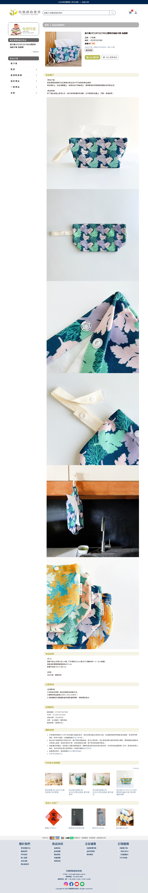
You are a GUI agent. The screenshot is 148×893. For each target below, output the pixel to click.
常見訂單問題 (78, 737)
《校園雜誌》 (124, 854)
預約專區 (90, 854)
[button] (79, 33)
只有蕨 (93, 37)
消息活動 (24, 861)
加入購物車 (92, 57)
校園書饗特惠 (91, 848)
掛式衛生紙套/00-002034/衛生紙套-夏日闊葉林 (79, 792)
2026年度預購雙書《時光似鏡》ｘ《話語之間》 (74, 2)
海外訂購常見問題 (74, 751)
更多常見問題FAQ (55, 754)
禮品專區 (57, 854)
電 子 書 (14, 63)
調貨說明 (89, 50)
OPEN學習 (123, 857)
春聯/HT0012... (51, 828)
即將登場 (57, 861)
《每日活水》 (124, 851)
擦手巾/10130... (98, 828)
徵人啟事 (24, 857)
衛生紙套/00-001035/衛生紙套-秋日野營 (55, 791)
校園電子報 (124, 848)
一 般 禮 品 (15, 86)
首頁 (47, 24)
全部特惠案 (91, 851)
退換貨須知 (87, 748)
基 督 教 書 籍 (16, 75)
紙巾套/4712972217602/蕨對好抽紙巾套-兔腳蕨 (23, 45)
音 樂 (13, 92)
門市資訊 (24, 854)
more (135, 768)
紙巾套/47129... (122, 828)
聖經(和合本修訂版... (77, 828)
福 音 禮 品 (15, 81)
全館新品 (57, 848)
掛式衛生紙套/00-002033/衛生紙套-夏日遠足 (103, 792)
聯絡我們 (24, 851)
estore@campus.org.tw (77, 874)
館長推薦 (57, 851)
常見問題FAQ (25, 848)
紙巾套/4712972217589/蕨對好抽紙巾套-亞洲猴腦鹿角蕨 (126, 792)
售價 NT (88, 43)
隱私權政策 (25, 864)
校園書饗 (57, 857)
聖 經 (13, 69)
